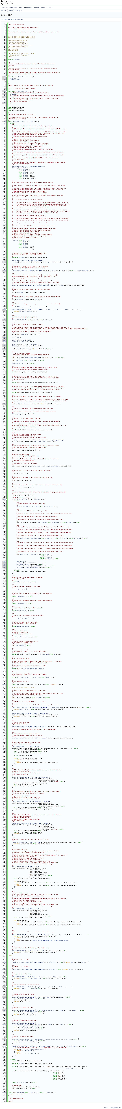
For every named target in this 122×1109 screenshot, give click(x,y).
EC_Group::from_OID (81, 271)
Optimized (13, 94)
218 (4, 337)
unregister (24, 334)
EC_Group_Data (21, 1082)
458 (4, 684)
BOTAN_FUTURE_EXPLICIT (24, 506)
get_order (25, 626)
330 (4, 499)
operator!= (20, 1092)
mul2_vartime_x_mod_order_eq (30, 538)
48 (4, 91)
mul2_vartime (42, 522)
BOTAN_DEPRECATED (18, 166)
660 (4, 977)
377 (4, 567)
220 (4, 340)
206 (4, 320)
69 (4, 121)
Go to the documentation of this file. (12, 19)
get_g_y (24, 618)
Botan (17, 59)
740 (4, 1092)
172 (4, 271)
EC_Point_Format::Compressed (33, 1049)
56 (4, 103)
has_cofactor (20, 645)
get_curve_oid (25, 582)
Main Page (4, 7)
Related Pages (13, 7)
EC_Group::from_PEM (25, 311)
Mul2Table (36, 499)
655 (4, 969)
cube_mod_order (55, 1039)
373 (4, 561)
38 (4, 77)
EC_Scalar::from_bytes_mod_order (30, 978)
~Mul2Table (20, 561)
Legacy (12, 103)
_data (41, 684)
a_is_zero (52, 969)
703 (4, 1039)
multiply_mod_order (48, 1010)
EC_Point (39, 697)
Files (50, 7)
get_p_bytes (29, 1050)
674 (4, 997)
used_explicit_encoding (24, 404)
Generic (12, 97)
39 (4, 78)
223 (4, 344)
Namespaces (28, 7)
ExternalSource (15, 79)
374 (4, 563)
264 (4, 404)
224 (4, 346)
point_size (60, 1046)
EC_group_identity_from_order (30, 677)
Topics (20, 7)
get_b (24, 603)
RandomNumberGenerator (32, 357)
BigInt (25, 168)
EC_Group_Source (21, 77)
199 (4, 310)
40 (4, 79)
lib (5, 10)
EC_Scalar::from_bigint (27, 988)
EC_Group (32, 121)
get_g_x (24, 611)
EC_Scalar (55, 522)
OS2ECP (58, 707)
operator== (19, 360)
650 (4, 962)
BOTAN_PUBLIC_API (18, 121)
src (2, 10)
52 (4, 97)
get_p (24, 589)
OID (24, 178)
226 (4, 349)
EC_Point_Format (70, 1046)
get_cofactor (26, 637)
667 (4, 987)
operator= (27, 566)
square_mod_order (47, 997)
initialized (20, 349)
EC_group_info (44, 654)
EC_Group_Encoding (41, 441)
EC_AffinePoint (49, 506)
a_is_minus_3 (53, 962)
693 (4, 1024)
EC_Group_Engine (21, 91)
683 (4, 1010)
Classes (44, 7)
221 (4, 341)
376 (4, 566)
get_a (24, 596)
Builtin (12, 78)
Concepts (36, 7)
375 (4, 564)
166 (4, 262)
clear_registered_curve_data (32, 668)
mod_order (45, 977)
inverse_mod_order (48, 987)
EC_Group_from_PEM (61, 310)
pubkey (10, 10)
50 (4, 94)
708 (4, 1046)
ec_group (17, 10)
